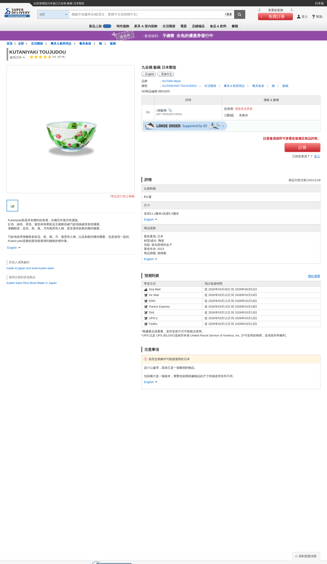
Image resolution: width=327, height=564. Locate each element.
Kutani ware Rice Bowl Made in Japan (32, 283)
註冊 (302, 147)
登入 (317, 156)
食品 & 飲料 (218, 26)
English (149, 74)
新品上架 (100, 26)
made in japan (16, 268)
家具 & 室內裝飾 (145, 26)
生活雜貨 (169, 26)
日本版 (319, 3)
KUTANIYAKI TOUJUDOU (180, 86)
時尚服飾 (122, 26)
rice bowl (32, 268)
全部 (21, 43)
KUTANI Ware (171, 81)
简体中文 (166, 74)
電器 (183, 26)
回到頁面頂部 (308, 556)
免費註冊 (276, 16)
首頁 (9, 43)
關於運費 (314, 276)
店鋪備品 (198, 26)
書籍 (235, 26)
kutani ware (46, 268)
